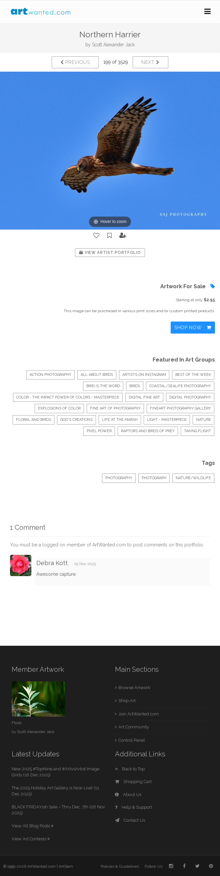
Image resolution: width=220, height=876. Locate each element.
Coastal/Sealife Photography (180, 386)
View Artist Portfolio (110, 252)
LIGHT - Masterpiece (167, 420)
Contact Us (130, 820)
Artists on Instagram (144, 375)
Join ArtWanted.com (138, 713)
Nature (203, 420)
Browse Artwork (134, 687)
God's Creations (76, 420)
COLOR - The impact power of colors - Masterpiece (67, 397)
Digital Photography (190, 397)
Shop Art (127, 700)
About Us (128, 794)
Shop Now (192, 327)
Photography (118, 478)
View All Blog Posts (32, 825)
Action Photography (50, 375)
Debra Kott (52, 562)
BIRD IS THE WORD (103, 386)
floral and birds (33, 420)
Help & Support (133, 807)
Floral (16, 722)
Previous (75, 62)
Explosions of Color (59, 408)
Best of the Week (193, 375)
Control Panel (131, 740)
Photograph (154, 478)
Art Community (133, 726)
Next (150, 62)
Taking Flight (197, 431)
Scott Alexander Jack (113, 44)
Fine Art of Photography (115, 408)
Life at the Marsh (120, 420)
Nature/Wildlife (193, 478)
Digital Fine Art (144, 397)
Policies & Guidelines (120, 866)
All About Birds (97, 375)
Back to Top (130, 768)
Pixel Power (99, 431)
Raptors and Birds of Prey (148, 431)
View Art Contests (31, 838)
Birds (134, 386)
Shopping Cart (133, 781)
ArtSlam (66, 866)
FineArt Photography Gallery (180, 408)
